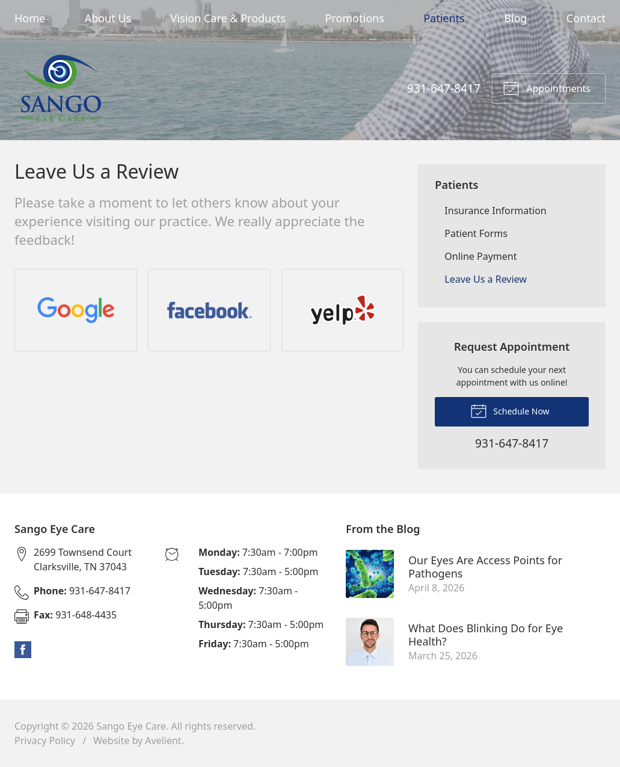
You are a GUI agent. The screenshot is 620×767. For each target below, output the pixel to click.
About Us (108, 18)
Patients (444, 18)
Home (29, 18)
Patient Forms (476, 233)
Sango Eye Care (131, 726)
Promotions (354, 18)
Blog (515, 18)
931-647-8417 (443, 88)
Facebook (22, 649)
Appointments (547, 87)
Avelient (163, 740)
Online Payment (480, 256)
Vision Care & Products (228, 18)
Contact (586, 18)
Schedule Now (510, 410)
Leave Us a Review (485, 279)
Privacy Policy (44, 740)
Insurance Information (495, 210)
